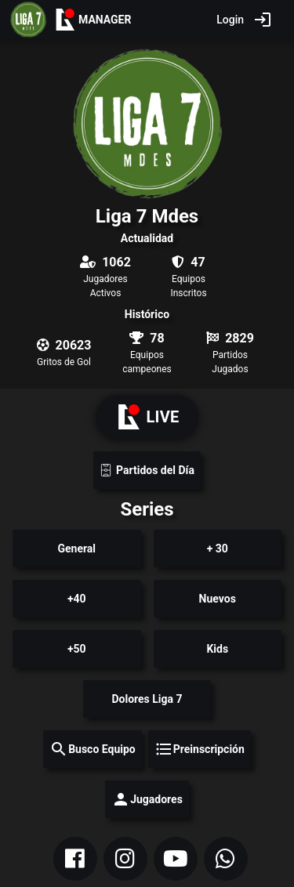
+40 (76, 598)
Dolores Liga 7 (146, 699)
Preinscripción (199, 749)
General (76, 548)
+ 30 (217, 548)
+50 (76, 649)
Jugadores (147, 799)
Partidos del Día (147, 470)
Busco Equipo (92, 749)
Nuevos (217, 598)
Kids (217, 649)
